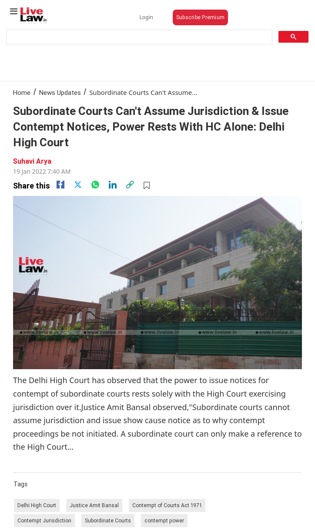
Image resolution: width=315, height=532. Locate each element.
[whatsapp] (95, 185)
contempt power (164, 520)
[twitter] (78, 185)
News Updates (60, 92)
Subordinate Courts (108, 520)
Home (21, 92)
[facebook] (60, 185)
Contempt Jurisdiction (44, 520)
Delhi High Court (36, 505)
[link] (130, 185)
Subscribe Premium (200, 17)
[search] (138, 37)
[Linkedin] (113, 185)
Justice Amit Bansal (94, 505)
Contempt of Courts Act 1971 (167, 505)
